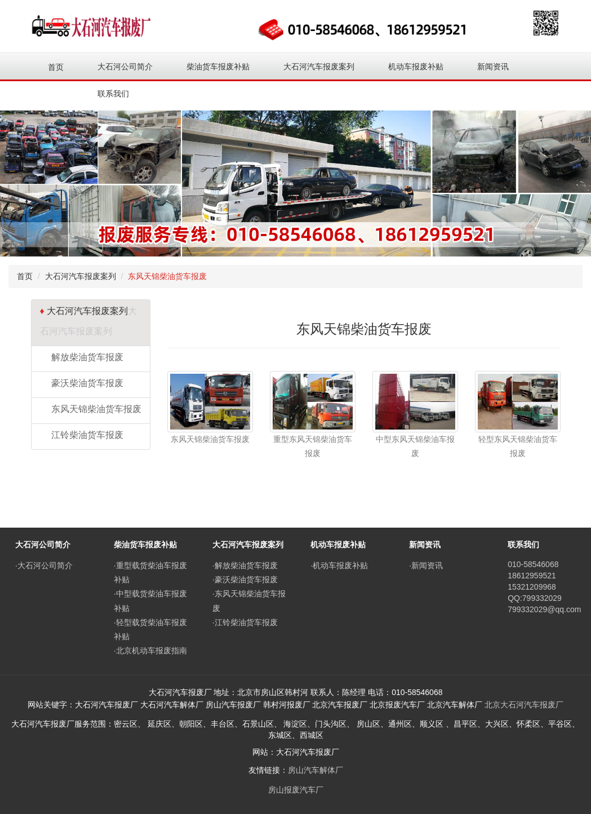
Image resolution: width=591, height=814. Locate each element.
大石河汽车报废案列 (80, 276)
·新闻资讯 (426, 565)
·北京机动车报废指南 (150, 650)
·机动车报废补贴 (339, 565)
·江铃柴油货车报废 (245, 622)
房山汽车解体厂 (315, 770)
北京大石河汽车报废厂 (524, 704)
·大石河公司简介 (44, 565)
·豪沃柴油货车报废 (245, 579)
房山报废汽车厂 (295, 789)
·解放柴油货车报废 (245, 565)
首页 (56, 67)
